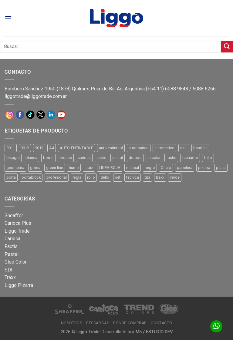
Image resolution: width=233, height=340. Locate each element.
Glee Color (16, 262)
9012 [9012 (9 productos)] (25, 148)
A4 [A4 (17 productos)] (51, 148)
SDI (8, 270)
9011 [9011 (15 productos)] (10, 148)
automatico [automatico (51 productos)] (139, 148)
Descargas (97, 323)
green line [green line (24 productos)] (54, 167)
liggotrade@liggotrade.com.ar (36, 96)
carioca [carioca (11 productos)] (84, 157)
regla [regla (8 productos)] (77, 177)
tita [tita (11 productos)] (147, 177)
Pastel (12, 254)
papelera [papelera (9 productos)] (184, 167)
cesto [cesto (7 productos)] (101, 157)
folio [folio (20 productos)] (208, 157)
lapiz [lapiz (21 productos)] (89, 167)
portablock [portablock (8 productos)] (31, 177)
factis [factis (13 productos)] (171, 157)
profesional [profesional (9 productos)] (56, 177)
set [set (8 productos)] (117, 177)
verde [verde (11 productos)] (175, 177)
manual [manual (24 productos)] (132, 167)
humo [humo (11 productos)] (74, 167)
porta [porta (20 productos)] (11, 177)
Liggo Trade (17, 231)
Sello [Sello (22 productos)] (105, 177)
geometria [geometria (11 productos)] (15, 167)
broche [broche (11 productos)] (65, 157)
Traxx (10, 277)
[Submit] (227, 46)
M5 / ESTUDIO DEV (154, 332)
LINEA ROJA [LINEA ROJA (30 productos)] (109, 167)
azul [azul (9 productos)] (183, 148)
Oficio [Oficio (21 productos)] (166, 167)
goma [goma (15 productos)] (35, 167)
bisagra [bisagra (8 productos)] (13, 157)
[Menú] (8, 18)
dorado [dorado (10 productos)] (135, 157)
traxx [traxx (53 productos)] (160, 177)
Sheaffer (14, 215)
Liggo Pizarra (19, 285)
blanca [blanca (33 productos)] (31, 157)
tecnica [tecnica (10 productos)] (132, 177)
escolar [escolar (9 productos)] (153, 157)
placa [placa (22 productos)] (221, 167)
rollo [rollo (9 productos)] (91, 177)
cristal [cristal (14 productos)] (117, 157)
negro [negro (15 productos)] (150, 167)
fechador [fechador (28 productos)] (190, 157)
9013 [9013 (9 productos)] (39, 148)
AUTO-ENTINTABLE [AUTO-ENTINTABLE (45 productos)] (76, 148)
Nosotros (71, 323)
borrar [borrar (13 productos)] (48, 157)
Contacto (161, 323)
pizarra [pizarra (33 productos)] (204, 167)
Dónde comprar (130, 323)
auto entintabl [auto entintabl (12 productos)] (111, 148)
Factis (11, 246)
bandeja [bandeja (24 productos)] (200, 148)
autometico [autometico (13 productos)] (164, 148)
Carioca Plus (18, 223)
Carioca (12, 238)
